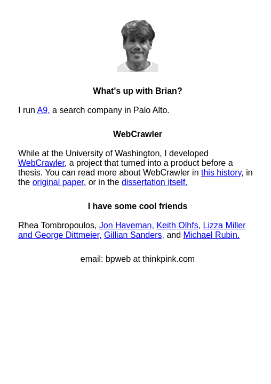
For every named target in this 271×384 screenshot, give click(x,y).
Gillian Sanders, (134, 234)
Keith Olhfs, (178, 225)
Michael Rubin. (212, 234)
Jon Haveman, (126, 225)
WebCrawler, (42, 162)
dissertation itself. (155, 182)
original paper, (59, 182)
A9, (43, 110)
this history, (222, 172)
